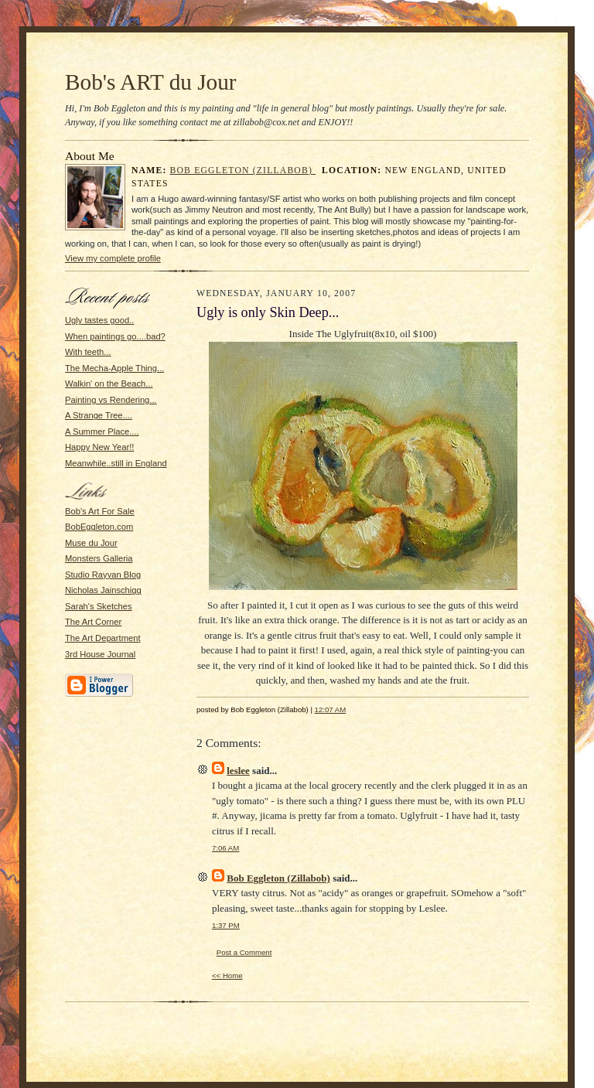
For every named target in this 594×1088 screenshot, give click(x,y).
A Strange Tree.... (98, 415)
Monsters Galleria (99, 558)
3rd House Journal (100, 654)
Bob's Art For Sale (100, 511)
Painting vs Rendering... (111, 399)
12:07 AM (330, 709)
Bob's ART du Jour (151, 82)
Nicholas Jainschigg (103, 590)
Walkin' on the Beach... (109, 383)
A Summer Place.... (102, 431)
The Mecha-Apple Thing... (114, 368)
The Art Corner (93, 621)
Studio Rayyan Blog (103, 574)
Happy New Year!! (99, 447)
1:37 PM (226, 925)
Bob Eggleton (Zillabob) (243, 170)
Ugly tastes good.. (99, 320)
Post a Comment (244, 952)
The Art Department (103, 638)
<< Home (227, 975)
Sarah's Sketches (98, 606)
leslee (238, 770)
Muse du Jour (91, 542)
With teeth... (88, 351)
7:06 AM (225, 848)
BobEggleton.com (99, 526)
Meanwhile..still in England (116, 463)
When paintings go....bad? (115, 336)
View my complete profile (113, 258)
